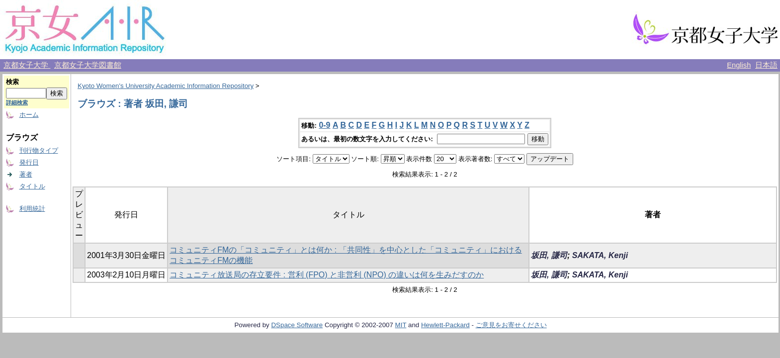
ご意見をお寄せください (511, 325)
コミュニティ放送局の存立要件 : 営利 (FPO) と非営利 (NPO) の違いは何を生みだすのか (327, 274)
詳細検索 (17, 102)
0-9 (324, 125)
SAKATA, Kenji (600, 255)
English (739, 65)
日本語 (766, 65)
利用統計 (32, 208)
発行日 (29, 162)
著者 (25, 174)
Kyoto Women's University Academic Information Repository (166, 86)
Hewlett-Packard (445, 325)
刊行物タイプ (38, 150)
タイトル (32, 186)
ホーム (29, 114)
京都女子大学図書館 (87, 65)
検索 (12, 82)
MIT (401, 325)
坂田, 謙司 (549, 255)
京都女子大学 (26, 65)
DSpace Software (297, 325)
